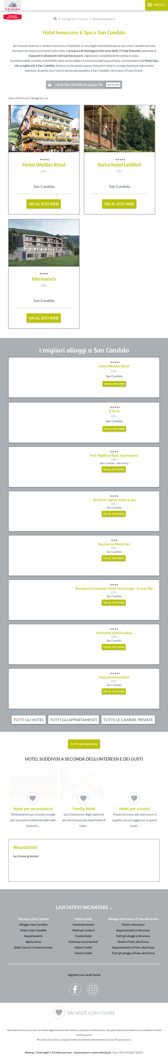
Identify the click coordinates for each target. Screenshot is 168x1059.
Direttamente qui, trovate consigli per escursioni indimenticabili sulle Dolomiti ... (33, 797)
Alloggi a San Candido (33, 924)
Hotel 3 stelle (83, 947)
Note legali (42, 1052)
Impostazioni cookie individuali (92, 1052)
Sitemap (29, 1052)
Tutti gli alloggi (84, 744)
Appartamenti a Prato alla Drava (133, 947)
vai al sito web (44, 204)
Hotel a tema (83, 918)
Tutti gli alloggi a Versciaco (133, 935)
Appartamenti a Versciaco (133, 930)
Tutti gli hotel (28, 719)
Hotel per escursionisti (83, 941)
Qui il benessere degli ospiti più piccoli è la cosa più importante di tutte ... (83, 797)
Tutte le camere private (128, 719)
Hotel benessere (83, 924)
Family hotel (83, 935)
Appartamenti (33, 935)
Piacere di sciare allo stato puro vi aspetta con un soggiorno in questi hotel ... (134, 797)
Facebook (75, 986)
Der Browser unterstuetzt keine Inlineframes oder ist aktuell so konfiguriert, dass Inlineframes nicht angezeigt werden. (84, 880)
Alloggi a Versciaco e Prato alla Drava (133, 918)
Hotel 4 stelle (83, 953)
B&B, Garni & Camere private (33, 947)
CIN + (44, 170)
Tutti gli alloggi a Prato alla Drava (133, 953)
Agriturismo (33, 941)
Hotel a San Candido (33, 930)
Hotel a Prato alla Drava (133, 941)
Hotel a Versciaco (133, 924)
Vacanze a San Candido (33, 918)
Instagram (93, 986)
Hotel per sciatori (83, 930)
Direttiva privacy (62, 1052)
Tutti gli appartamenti (73, 719)
